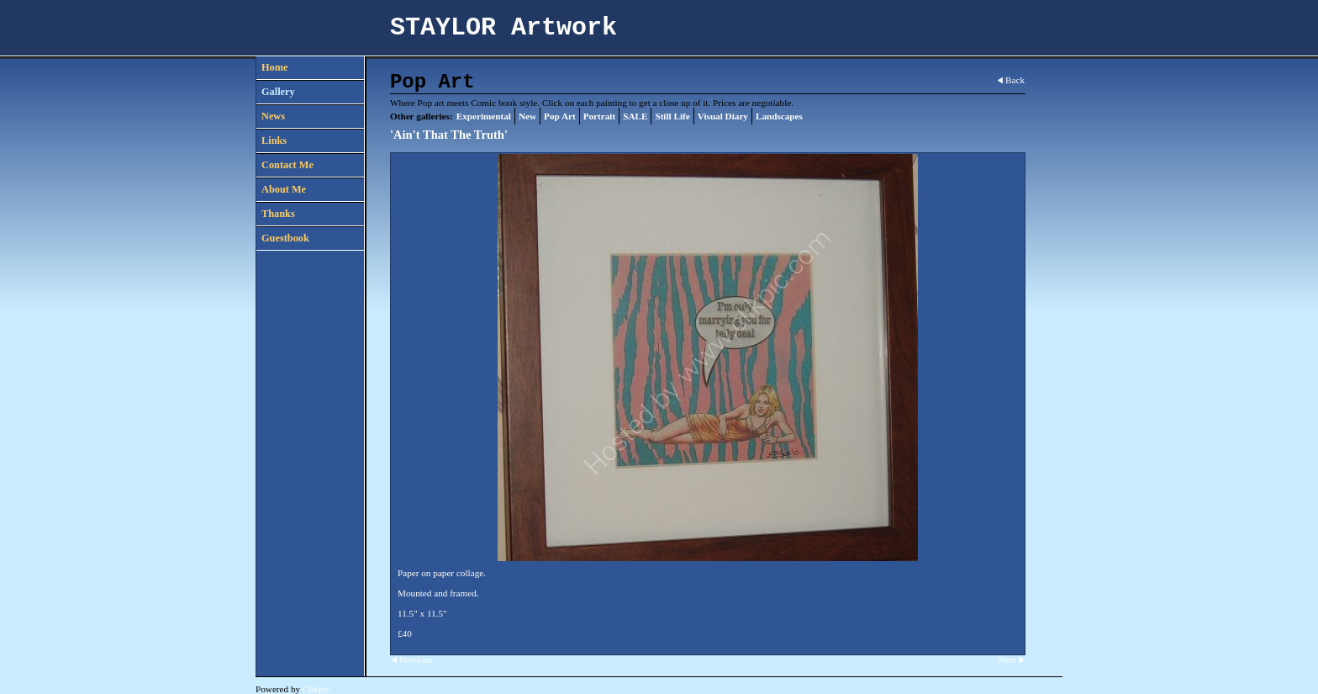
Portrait (599, 116)
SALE (635, 116)
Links (274, 140)
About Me (283, 189)
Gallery (278, 92)
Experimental (483, 116)
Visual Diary (723, 116)
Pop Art (560, 116)
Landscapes (779, 116)
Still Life (672, 116)
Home (274, 67)
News (273, 116)
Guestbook (285, 238)
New (527, 116)
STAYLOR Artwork (503, 27)
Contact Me (287, 165)
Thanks (278, 214)
